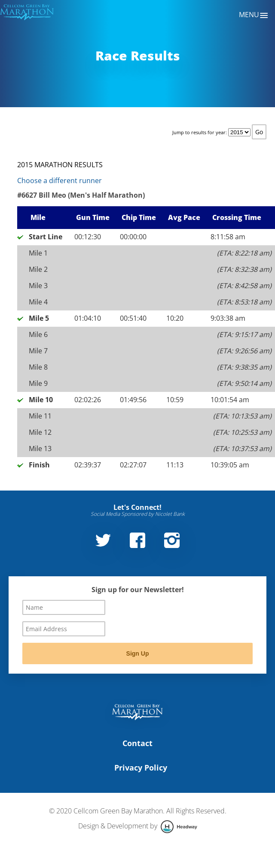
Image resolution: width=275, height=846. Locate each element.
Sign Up (137, 653)
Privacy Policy (140, 767)
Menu (254, 15)
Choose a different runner (59, 180)
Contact (137, 743)
